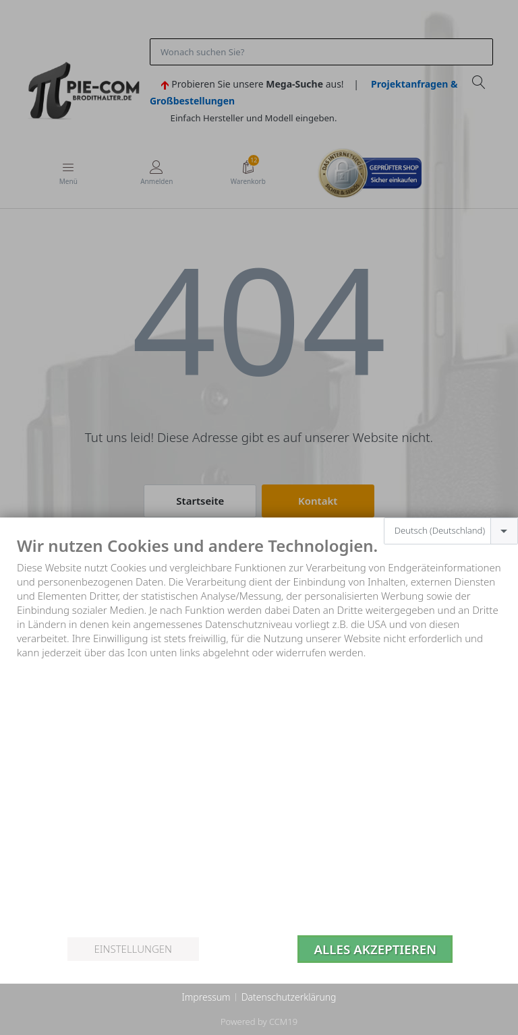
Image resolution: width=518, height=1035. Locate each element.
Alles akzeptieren (375, 949)
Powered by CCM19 (259, 1021)
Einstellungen (133, 948)
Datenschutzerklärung (289, 997)
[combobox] (451, 531)
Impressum (205, 997)
